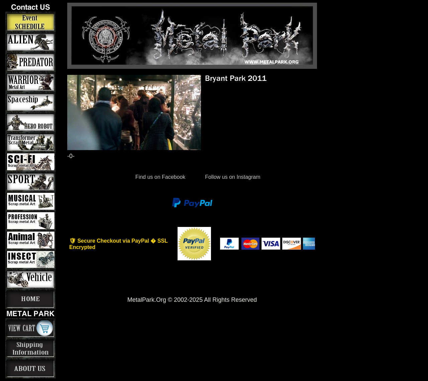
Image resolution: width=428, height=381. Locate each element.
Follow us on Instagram (232, 177)
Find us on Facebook (160, 177)
